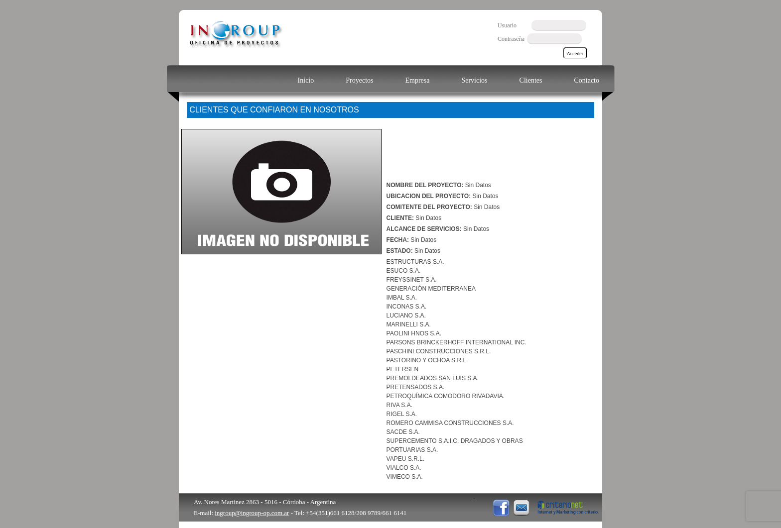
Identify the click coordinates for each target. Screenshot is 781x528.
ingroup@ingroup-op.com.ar (252, 513)
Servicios (474, 80)
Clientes (531, 80)
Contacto (586, 80)
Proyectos (359, 80)
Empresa (417, 80)
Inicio (306, 80)
